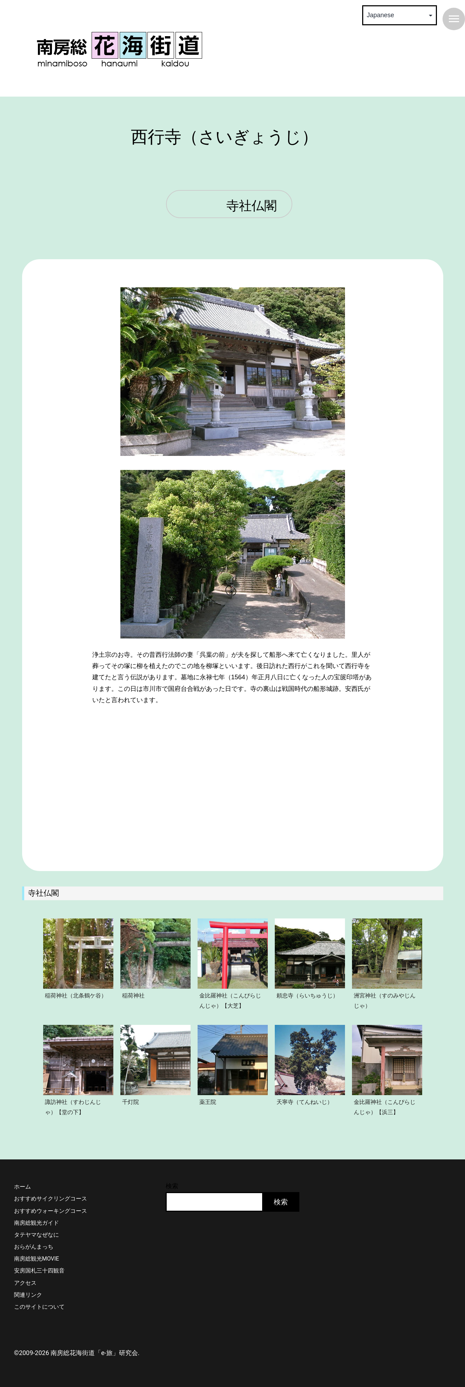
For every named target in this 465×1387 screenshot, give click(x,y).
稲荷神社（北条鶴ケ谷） (76, 995)
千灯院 (130, 1102)
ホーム (22, 1186)
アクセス (25, 1283)
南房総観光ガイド (36, 1222)
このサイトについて (39, 1306)
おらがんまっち (33, 1246)
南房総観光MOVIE (36, 1258)
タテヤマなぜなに (36, 1234)
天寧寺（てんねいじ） (305, 1102)
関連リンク (28, 1294)
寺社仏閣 (251, 206)
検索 (172, 1186)
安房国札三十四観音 (39, 1270)
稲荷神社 (133, 995)
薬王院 (207, 1102)
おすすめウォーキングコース (50, 1211)
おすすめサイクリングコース (50, 1198)
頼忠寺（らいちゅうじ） (307, 995)
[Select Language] (399, 15)
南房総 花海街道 (119, 49)
